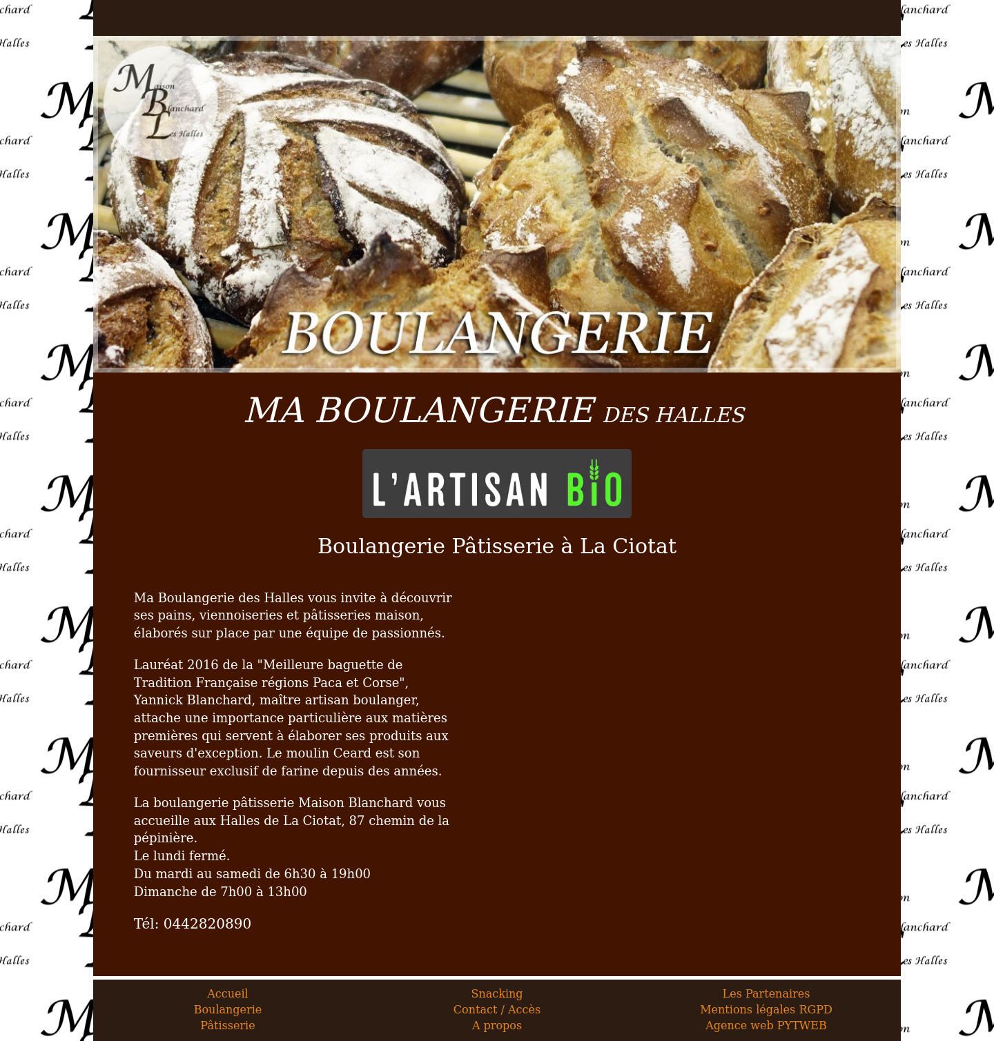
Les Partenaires (766, 993)
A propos (497, 1025)
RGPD (815, 1009)
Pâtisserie (227, 1025)
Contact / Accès (497, 1009)
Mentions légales (747, 1009)
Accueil (227, 993)
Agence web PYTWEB (765, 1025)
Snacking (497, 993)
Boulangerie (228, 1009)
